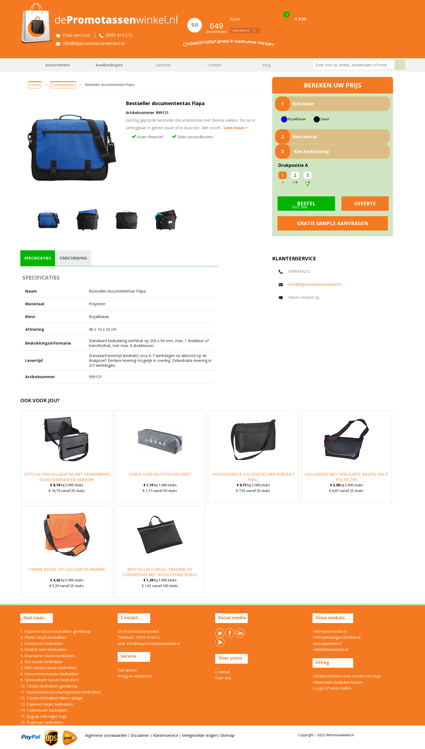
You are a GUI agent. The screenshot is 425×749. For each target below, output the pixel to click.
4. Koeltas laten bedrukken (43, 649)
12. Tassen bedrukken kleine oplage (51, 698)
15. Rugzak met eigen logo (43, 716)
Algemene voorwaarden (106, 735)
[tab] (37, 258)
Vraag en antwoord (134, 676)
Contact (214, 64)
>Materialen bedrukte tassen (338, 682)
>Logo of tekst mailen (332, 688)
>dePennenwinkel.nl (330, 631)
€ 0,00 (300, 18)
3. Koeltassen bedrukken (41, 643)
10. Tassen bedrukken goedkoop (49, 686)
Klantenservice (166, 735)
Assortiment (57, 64)
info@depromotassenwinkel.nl (314, 284)
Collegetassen (63, 85)
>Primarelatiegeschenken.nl (336, 637)
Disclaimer (140, 735)
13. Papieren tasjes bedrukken (46, 704)
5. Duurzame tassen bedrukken (47, 655)
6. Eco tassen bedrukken (41, 661)
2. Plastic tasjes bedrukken (43, 637)
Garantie (163, 64)
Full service (127, 670)
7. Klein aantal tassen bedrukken (48, 667)
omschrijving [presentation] (73, 258)
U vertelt (222, 672)
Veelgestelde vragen (199, 735)
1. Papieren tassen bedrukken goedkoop (55, 631)
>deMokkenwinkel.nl (330, 649)
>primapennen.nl (327, 643)
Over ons (223, 677)
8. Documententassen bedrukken (49, 673)
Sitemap (227, 735)
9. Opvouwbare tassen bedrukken (49, 679)
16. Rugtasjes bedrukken (41, 722)
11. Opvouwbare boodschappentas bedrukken (60, 692)
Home (27, 65)
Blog (266, 64)
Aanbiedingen (109, 64)
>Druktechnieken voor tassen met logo (347, 676)
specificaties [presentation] (37, 258)
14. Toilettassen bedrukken (43, 710)
